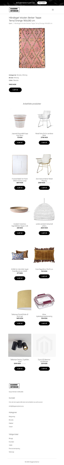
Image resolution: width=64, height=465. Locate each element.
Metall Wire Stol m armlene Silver (44, 134)
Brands (19, 75)
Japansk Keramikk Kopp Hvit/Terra (20, 134)
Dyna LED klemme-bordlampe (44, 360)
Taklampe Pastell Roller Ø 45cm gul (19, 315)
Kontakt (11, 442)
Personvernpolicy (14, 448)
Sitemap (11, 452)
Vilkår (10, 445)
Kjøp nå (15, 90)
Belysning (12, 416)
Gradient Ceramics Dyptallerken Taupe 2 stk (20, 225)
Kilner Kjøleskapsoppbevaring (44, 315)
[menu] (53, 9)
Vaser (11, 426)
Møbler (11, 423)
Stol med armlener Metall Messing (44, 180)
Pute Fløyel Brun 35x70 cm (44, 269)
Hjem (10, 23)
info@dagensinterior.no (16, 406)
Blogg (11, 438)
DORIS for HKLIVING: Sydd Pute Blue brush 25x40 (19, 270)
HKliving (24, 75)
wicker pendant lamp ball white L (44, 225)
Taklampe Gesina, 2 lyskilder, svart (19, 360)
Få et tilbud (42, 2)
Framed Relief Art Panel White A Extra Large (20, 180)
